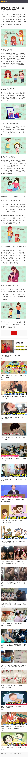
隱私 (12, 754)
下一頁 (14, 333)
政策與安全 (6, 754)
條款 (10, 754)
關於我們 (2, 754)
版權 (14, 754)
